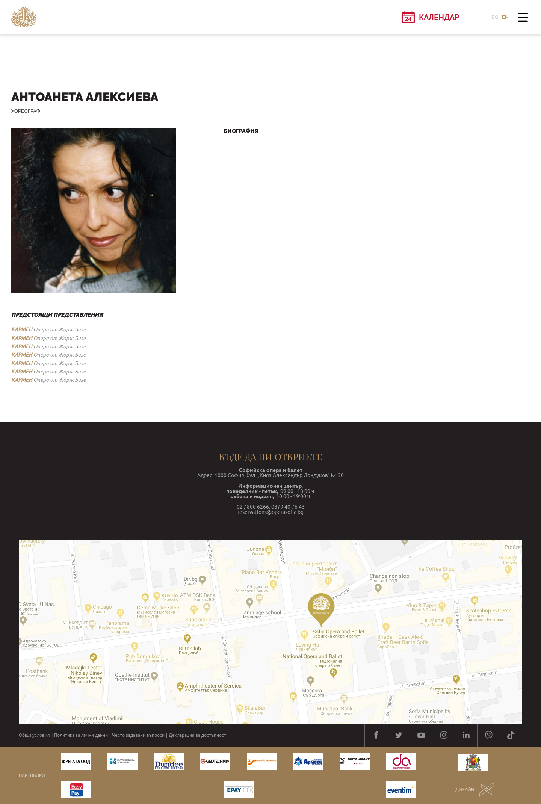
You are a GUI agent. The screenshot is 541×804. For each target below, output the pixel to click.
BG (494, 17)
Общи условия (34, 735)
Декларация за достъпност (197, 735)
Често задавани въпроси (138, 735)
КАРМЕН (21, 329)
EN (505, 17)
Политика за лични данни (81, 735)
